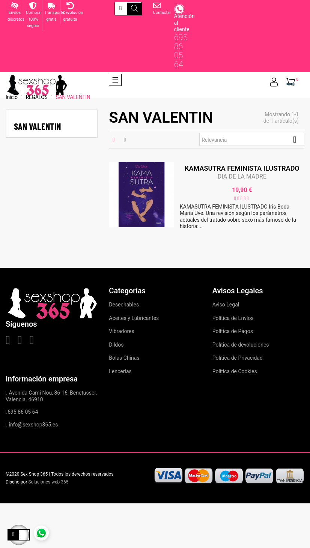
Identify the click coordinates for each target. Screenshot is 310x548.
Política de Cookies (234, 371)
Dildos (116, 345)
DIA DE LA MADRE (242, 176)
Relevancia (252, 139)
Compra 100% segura (33, 19)
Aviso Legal (225, 305)
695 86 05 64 (180, 51)
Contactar (162, 12)
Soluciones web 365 (48, 482)
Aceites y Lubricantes (134, 318)
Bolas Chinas (124, 358)
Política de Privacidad (237, 358)
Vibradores (121, 331)
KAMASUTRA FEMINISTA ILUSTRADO (242, 168)
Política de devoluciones (240, 345)
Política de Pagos (232, 331)
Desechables (124, 305)
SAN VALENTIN (37, 126)
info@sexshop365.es (33, 425)
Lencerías (120, 371)
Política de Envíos (233, 318)
